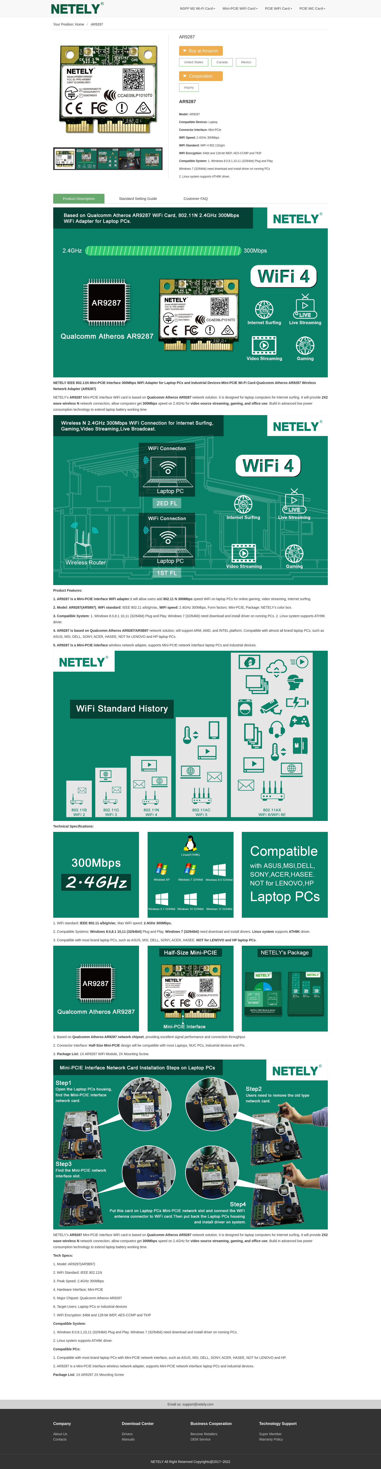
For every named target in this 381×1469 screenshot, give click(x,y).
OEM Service (200, 1439)
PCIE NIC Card (312, 8)
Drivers (127, 1434)
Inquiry (189, 87)
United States (193, 62)
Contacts (60, 1439)
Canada (222, 62)
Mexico (246, 62)
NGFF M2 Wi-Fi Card (197, 8)
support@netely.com (198, 1404)
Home (79, 24)
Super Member (270, 1434)
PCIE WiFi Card (278, 8)
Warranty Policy (271, 1439)
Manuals (128, 1439)
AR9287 (97, 24)
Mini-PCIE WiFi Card (240, 8)
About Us (60, 1434)
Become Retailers (203, 1434)
